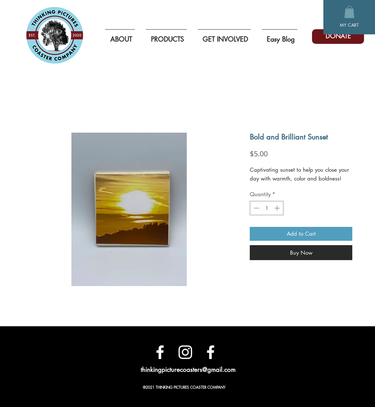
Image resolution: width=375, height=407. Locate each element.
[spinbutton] (267, 208)
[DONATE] (338, 36)
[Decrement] (256, 208)
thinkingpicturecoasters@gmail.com (188, 370)
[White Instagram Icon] (185, 352)
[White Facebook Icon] (210, 352)
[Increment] (278, 208)
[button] (349, 12)
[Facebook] (160, 352)
